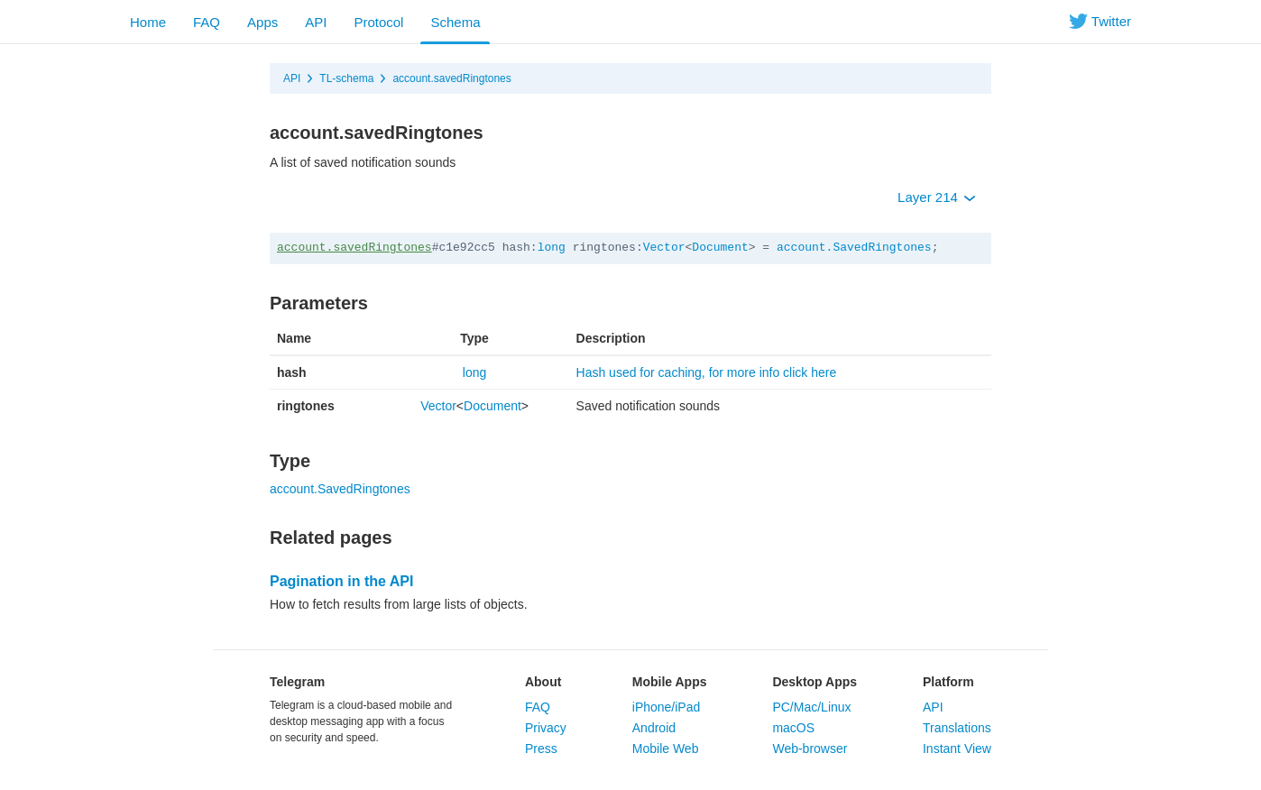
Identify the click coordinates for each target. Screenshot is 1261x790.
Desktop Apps (814, 682)
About (543, 682)
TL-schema (346, 78)
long (552, 247)
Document (720, 247)
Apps (262, 22)
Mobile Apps (669, 682)
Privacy (545, 728)
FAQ (206, 22)
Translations (957, 728)
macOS (793, 728)
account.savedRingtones (451, 78)
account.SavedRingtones (854, 247)
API (316, 22)
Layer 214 (936, 197)
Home (148, 22)
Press (541, 748)
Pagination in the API (341, 581)
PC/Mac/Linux (811, 707)
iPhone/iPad (666, 707)
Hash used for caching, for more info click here (706, 372)
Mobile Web (665, 748)
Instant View (957, 748)
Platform (948, 682)
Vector (664, 247)
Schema (455, 22)
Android (654, 728)
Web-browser (809, 748)
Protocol (378, 22)
